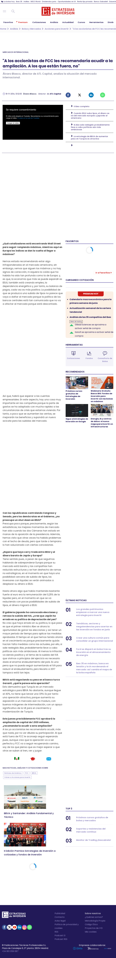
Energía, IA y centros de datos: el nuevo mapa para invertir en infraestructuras (102, 422)
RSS (56, 931)
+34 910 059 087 (10, 951)
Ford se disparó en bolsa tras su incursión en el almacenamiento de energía (93, 652)
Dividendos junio (49, 1)
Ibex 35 (19, 1)
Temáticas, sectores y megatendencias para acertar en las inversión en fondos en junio (94, 626)
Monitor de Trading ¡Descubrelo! (93, 840)
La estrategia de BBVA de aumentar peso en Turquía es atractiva (89, 137)
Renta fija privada (84, 1)
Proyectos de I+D (94, 928)
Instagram (24, 927)
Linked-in (91, 95)
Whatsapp (102, 95)
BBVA (6, 679)
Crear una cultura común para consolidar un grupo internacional (94, 639)
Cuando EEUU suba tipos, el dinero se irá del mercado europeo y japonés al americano (90, 115)
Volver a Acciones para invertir (17, 777)
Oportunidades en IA (67, 1)
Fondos (89, 358)
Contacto (60, 917)
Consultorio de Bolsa (105, 360)
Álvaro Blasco (29, 94)
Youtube (14, 927)
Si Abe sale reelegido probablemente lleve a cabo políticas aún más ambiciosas (90, 127)
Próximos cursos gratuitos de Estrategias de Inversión (74, 395)
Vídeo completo (81, 106)
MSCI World (36, 1)
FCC (38, 718)
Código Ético (91, 924)
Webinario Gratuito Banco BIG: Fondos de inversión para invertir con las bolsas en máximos (102, 396)
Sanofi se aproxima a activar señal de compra (94, 334)
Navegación (4, 11)
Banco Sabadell (101, 1)
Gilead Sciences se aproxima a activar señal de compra (90, 326)
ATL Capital (55, 94)
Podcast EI (60, 935)
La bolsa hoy (9, 1)
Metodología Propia (95, 920)
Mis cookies (91, 931)
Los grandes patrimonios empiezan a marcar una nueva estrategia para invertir (92, 612)
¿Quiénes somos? (94, 917)
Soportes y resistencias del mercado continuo (90, 830)
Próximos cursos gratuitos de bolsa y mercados (92, 819)
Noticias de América (12, 773)
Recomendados (75, 371)
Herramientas (74, 344)
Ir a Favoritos (103, 272)
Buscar (13, 11)
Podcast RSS (61, 939)
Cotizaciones (73, 358)
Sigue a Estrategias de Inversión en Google (77, 420)
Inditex (26, 1)
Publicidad (60, 913)
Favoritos (72, 241)
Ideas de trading (76, 322)
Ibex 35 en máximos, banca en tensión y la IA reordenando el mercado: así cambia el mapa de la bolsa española (94, 668)
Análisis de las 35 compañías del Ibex (90, 317)
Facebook (68, 95)
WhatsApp (29, 927)
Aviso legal (60, 920)
